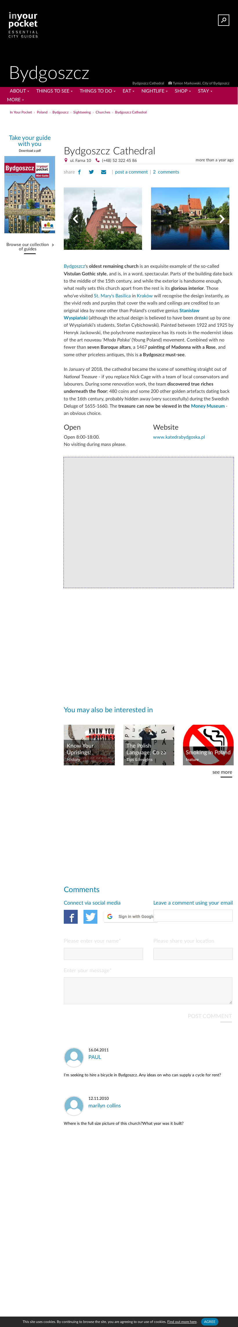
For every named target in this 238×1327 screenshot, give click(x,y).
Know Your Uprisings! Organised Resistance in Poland (82, 749)
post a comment (131, 172)
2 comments (166, 172)
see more (222, 772)
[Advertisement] (149, 129)
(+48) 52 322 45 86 (119, 161)
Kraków (145, 296)
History (73, 760)
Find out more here (182, 1322)
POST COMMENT (210, 1021)
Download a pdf (30, 150)
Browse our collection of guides (27, 247)
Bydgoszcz (74, 266)
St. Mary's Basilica (112, 296)
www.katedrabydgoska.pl (179, 437)
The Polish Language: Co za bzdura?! (146, 749)
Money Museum (208, 406)
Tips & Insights (139, 760)
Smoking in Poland (208, 752)
